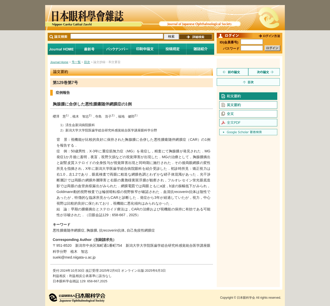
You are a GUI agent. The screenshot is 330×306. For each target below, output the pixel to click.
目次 (87, 62)
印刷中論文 (145, 49)
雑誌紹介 (200, 49)
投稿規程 (172, 49)
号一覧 (76, 62)
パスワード (231, 48)
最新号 (89, 49)
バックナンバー (117, 49)
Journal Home (61, 49)
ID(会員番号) (229, 42)
